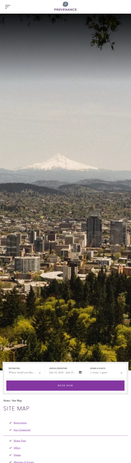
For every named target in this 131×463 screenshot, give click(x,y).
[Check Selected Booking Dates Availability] (65, 385)
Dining (17, 455)
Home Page (20, 440)
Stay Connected (22, 430)
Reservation (20, 422)
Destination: (14, 368)
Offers (17, 448)
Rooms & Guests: (98, 368)
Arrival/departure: (58, 368)
